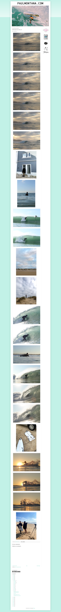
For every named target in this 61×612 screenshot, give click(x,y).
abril (14, 587)
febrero (14, 589)
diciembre (15, 580)
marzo (14, 588)
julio (14, 584)
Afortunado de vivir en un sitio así (17, 595)
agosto (14, 583)
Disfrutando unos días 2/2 (16, 591)
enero (14, 590)
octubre (14, 581)
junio (14, 585)
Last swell (15, 593)
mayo (14, 586)
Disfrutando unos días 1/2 (16, 592)
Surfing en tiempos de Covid (16, 594)
